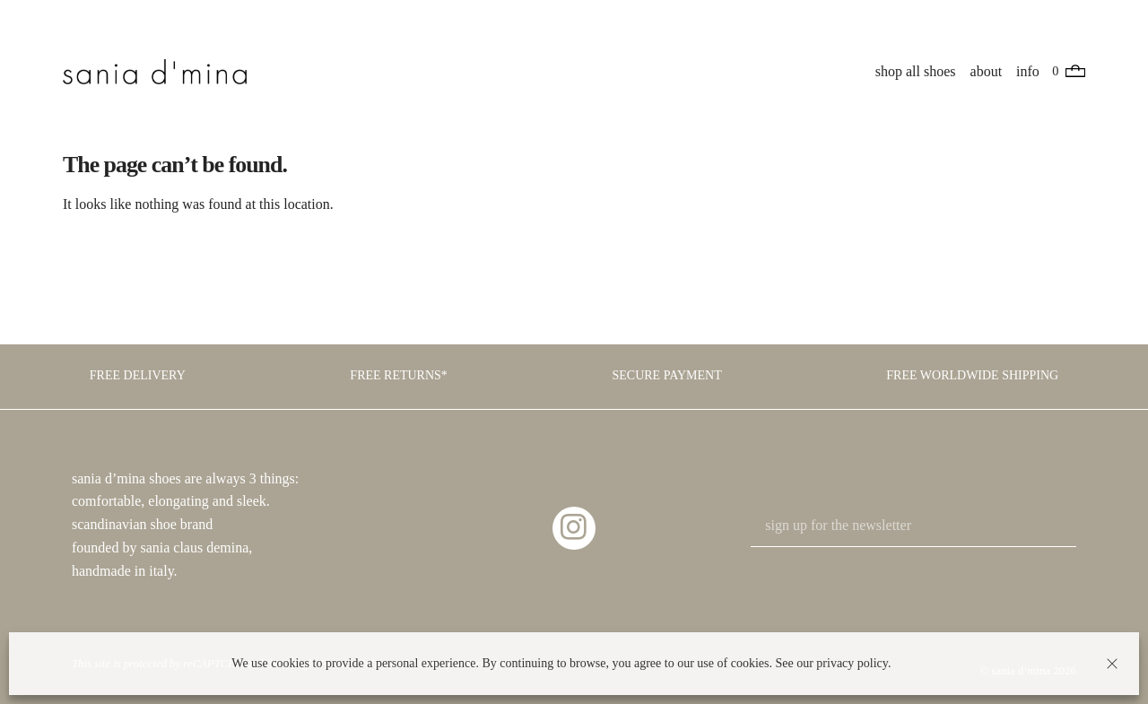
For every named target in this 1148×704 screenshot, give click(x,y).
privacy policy (852, 663)
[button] (1112, 664)
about (986, 71)
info (1028, 71)
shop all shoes (916, 71)
